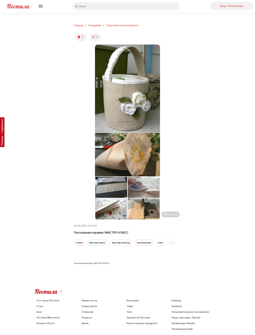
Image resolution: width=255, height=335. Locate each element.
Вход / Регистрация (231, 6)
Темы (130, 306)
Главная (79, 25)
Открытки (87, 311)
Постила (18, 6)
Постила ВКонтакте (48, 317)
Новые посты (89, 300)
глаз (160, 242)
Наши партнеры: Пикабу (186, 317)
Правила (177, 306)
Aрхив (85, 323)
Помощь (176, 300)
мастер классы (121, 242)
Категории (133, 300)
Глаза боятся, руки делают (122, 25)
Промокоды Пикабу (183, 323)
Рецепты (87, 317)
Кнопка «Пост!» (46, 323)
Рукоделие (94, 25)
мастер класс (97, 242)
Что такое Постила (48, 300)
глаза (79, 242)
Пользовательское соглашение (190, 311)
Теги (129, 311)
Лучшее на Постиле (138, 317)
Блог (39, 311)
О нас (40, 306)
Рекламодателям (182, 329)
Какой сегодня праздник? (142, 323)
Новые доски (89, 306)
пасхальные (144, 242)
